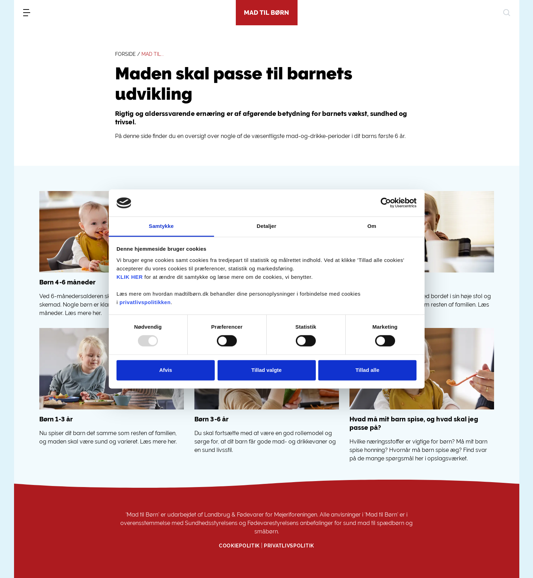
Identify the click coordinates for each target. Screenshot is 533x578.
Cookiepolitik (239, 546)
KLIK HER (129, 277)
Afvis (165, 370)
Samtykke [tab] (161, 226)
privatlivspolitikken (145, 302)
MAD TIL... (152, 54)
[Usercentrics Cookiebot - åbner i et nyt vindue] (386, 203)
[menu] (26, 12)
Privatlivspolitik (289, 546)
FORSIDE (125, 54)
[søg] (506, 12)
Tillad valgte (266, 370)
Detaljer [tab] (267, 226)
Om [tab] (371, 226)
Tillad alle (367, 370)
